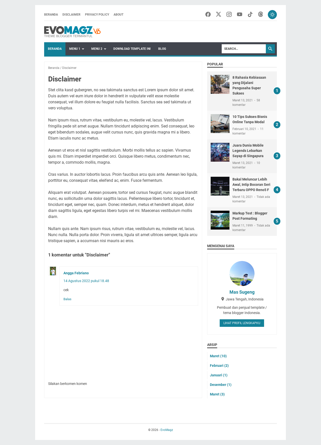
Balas (67, 299)
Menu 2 (96, 49)
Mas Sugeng (242, 292)
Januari (218, 375)
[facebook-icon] (208, 15)
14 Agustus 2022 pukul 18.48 (86, 281)
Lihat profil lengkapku (241, 323)
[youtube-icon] (240, 15)
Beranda (51, 14)
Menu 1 (74, 49)
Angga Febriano (76, 273)
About (118, 14)
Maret (218, 356)
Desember (220, 385)
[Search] (244, 48)
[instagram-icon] (229, 15)
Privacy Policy (97, 14)
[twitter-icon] (218, 15)
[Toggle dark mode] (272, 14)
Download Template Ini (132, 49)
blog (162, 49)
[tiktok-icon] (250, 15)
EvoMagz (166, 430)
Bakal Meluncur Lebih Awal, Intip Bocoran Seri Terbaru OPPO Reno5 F (251, 184)
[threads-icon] (261, 15)
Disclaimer (71, 14)
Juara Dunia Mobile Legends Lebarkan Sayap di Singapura (248, 150)
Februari (219, 366)
